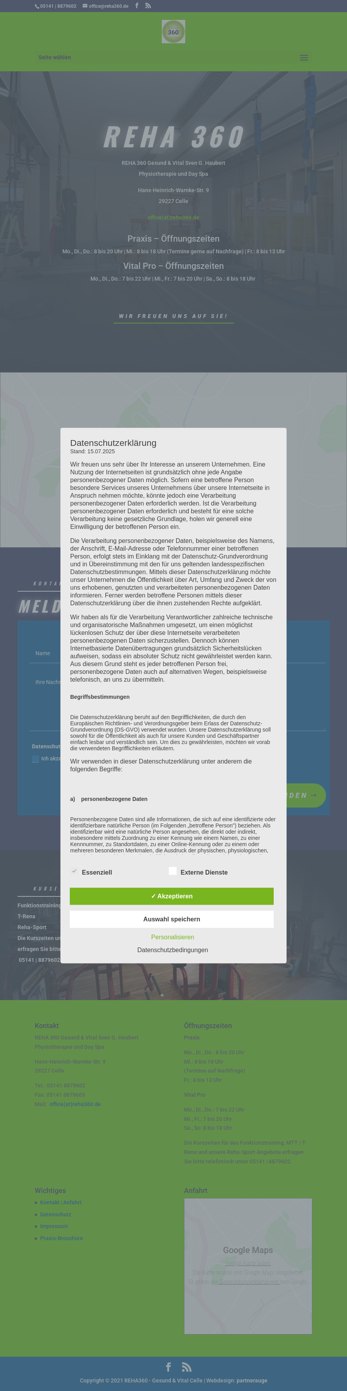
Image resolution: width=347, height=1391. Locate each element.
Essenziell (91, 871)
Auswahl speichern (171, 919)
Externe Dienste (198, 871)
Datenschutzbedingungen (172, 950)
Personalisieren (172, 937)
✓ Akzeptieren (172, 896)
